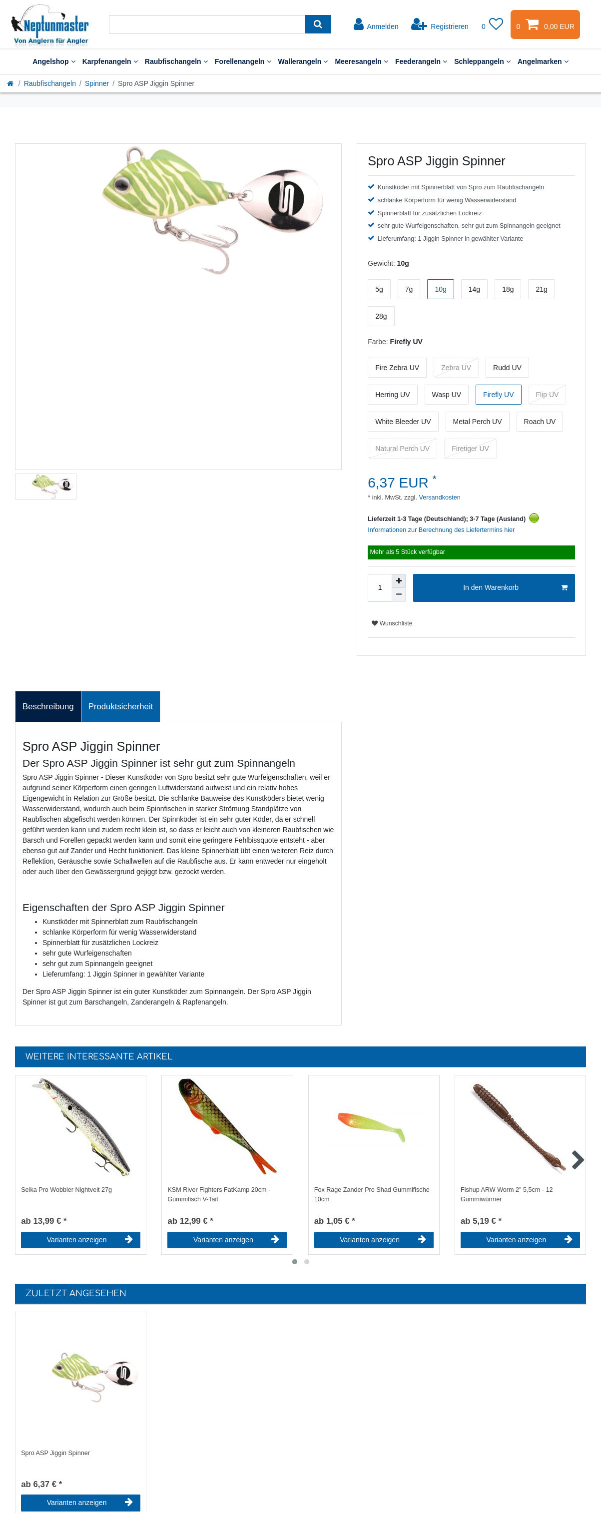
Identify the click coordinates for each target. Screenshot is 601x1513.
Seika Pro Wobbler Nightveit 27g (66, 1189)
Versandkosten (439, 497)
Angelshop (53, 61)
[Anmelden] (376, 24)
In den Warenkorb (515, 587)
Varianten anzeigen (90, 1240)
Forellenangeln (243, 61)
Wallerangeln (303, 61)
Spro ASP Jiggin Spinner (55, 1453)
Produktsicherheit (120, 706)
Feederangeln (421, 61)
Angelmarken (543, 61)
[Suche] (318, 24)
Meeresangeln (361, 61)
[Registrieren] (440, 24)
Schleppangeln (482, 61)
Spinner (97, 83)
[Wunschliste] (492, 24)
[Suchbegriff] (207, 24)
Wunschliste (392, 623)
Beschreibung (48, 706)
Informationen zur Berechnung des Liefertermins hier (441, 529)
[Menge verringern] (399, 595)
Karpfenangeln (110, 61)
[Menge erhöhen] (399, 581)
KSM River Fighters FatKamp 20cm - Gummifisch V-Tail (218, 1194)
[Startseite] (11, 83)
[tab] (48, 707)
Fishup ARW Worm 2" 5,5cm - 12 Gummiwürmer (507, 1194)
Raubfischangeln (176, 61)
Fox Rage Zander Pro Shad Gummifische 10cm (372, 1194)
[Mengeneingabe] (380, 588)
